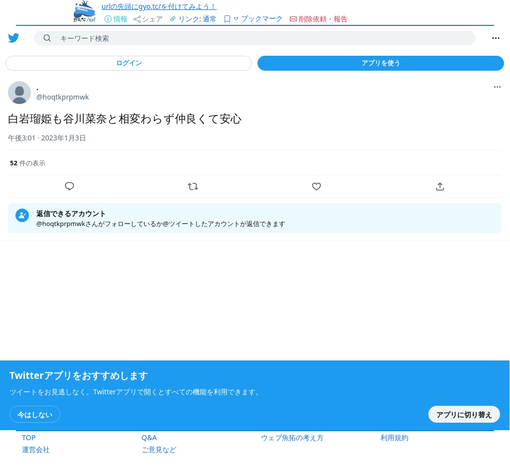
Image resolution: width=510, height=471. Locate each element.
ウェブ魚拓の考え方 (292, 437)
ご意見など (158, 449)
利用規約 (394, 437)
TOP (29, 437)
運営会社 (36, 449)
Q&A (149, 437)
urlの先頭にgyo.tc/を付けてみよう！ (159, 6)
